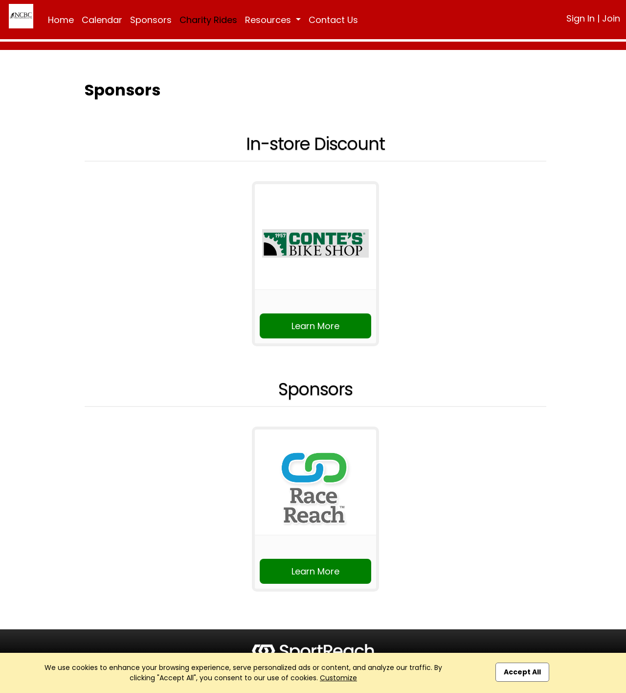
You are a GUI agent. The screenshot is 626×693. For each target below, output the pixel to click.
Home (61, 20)
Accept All (522, 672)
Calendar (102, 20)
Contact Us (333, 20)
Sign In (580, 18)
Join (611, 18)
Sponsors (151, 20)
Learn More (315, 326)
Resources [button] (269, 20)
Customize (338, 678)
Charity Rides (208, 20)
